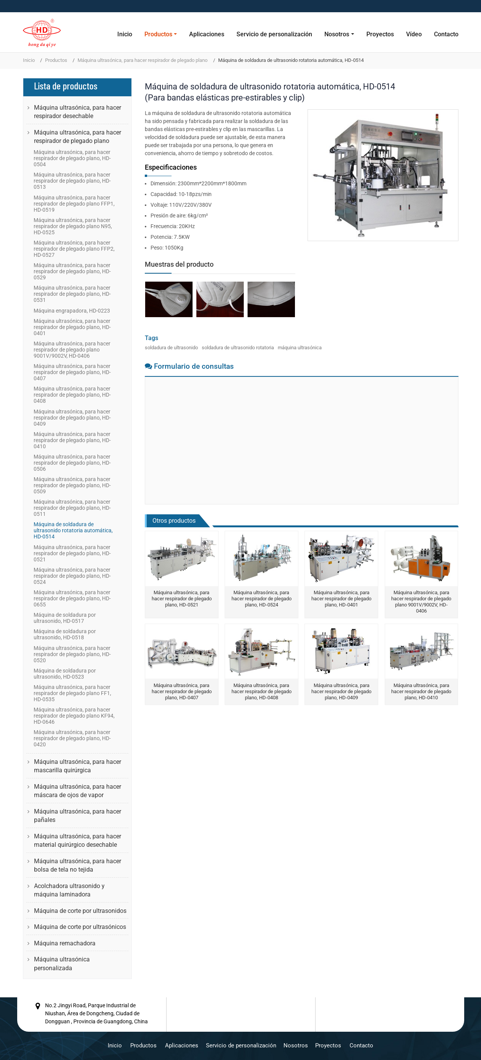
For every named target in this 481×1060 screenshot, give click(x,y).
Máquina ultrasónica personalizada (62, 963)
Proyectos (380, 34)
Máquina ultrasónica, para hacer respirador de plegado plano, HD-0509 (72, 485)
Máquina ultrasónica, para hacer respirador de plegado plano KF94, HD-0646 (74, 716)
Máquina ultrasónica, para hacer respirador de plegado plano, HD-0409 (341, 691)
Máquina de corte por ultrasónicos (80, 926)
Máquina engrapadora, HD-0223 (72, 311)
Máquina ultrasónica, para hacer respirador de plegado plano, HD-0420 (72, 738)
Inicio (124, 34)
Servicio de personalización (274, 34)
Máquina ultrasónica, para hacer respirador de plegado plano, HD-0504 (72, 158)
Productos (56, 60)
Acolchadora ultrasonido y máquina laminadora (69, 890)
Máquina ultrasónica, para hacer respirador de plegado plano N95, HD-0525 (73, 226)
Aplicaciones (206, 34)
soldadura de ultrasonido (171, 347)
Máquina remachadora (65, 943)
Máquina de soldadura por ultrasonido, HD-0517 (65, 618)
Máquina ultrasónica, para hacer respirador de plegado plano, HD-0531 (72, 294)
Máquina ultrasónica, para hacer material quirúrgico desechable (77, 840)
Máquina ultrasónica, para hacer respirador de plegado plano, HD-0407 (182, 691)
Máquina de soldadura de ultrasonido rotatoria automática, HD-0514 (73, 530)
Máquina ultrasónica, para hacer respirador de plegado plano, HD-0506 (72, 463)
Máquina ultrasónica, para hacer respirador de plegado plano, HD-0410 (421, 691)
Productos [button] (158, 34)
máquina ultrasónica (300, 347)
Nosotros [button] (336, 34)
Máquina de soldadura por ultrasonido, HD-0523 (65, 674)
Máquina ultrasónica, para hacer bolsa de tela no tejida (77, 865)
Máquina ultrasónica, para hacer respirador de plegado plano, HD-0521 (182, 599)
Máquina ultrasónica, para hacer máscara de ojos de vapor (77, 791)
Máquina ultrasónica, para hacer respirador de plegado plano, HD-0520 (72, 654)
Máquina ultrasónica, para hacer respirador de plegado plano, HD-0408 (262, 691)
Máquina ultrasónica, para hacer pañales (77, 815)
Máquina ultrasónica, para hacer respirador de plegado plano (142, 60)
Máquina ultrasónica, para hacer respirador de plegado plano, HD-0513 (72, 181)
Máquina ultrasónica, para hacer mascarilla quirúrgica (77, 766)
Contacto (446, 34)
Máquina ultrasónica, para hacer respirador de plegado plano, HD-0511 (72, 508)
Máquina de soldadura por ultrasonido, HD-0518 (65, 634)
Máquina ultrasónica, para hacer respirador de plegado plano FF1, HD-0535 (72, 693)
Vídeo (414, 34)
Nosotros (295, 1045)
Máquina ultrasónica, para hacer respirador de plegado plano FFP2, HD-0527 (74, 249)
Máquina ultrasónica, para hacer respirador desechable (77, 112)
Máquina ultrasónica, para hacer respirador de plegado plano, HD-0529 (72, 271)
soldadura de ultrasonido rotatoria (238, 347)
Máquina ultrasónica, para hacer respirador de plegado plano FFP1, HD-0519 (74, 203)
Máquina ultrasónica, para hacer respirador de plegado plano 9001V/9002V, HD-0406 (421, 602)
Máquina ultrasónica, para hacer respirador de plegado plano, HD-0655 (72, 598)
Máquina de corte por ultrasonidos (80, 910)
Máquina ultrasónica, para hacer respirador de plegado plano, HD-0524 (262, 599)
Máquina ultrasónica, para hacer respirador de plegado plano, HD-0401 (341, 599)
